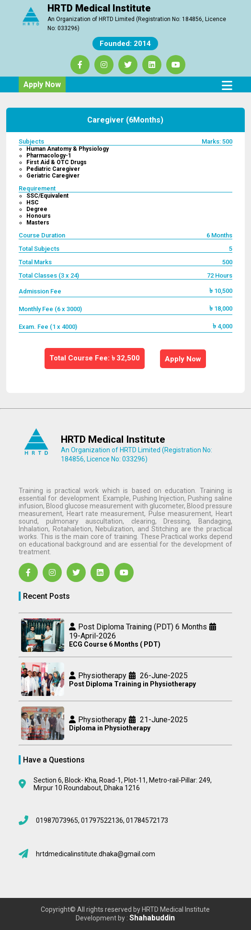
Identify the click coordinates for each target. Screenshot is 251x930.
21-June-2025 (163, 719)
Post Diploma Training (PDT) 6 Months (142, 626)
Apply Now (42, 84)
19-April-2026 (92, 635)
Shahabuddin (152, 917)
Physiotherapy (102, 675)
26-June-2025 (163, 675)
